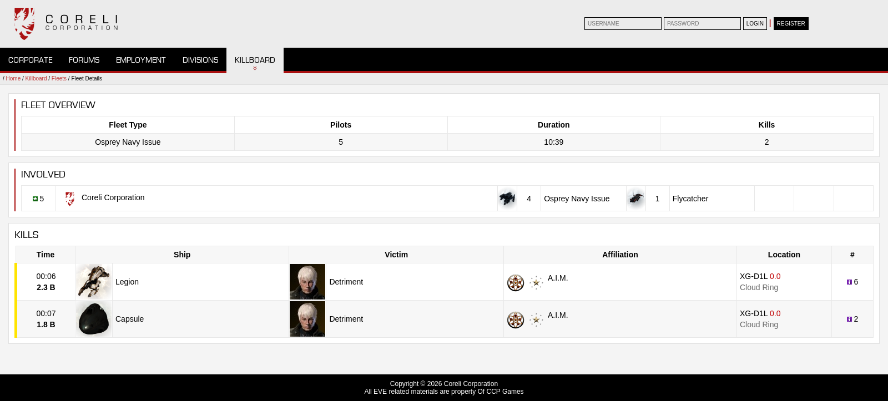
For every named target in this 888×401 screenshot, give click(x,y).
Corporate (30, 60)
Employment (141, 60)
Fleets (59, 78)
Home (13, 78)
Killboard (255, 60)
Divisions (200, 60)
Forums (84, 60)
